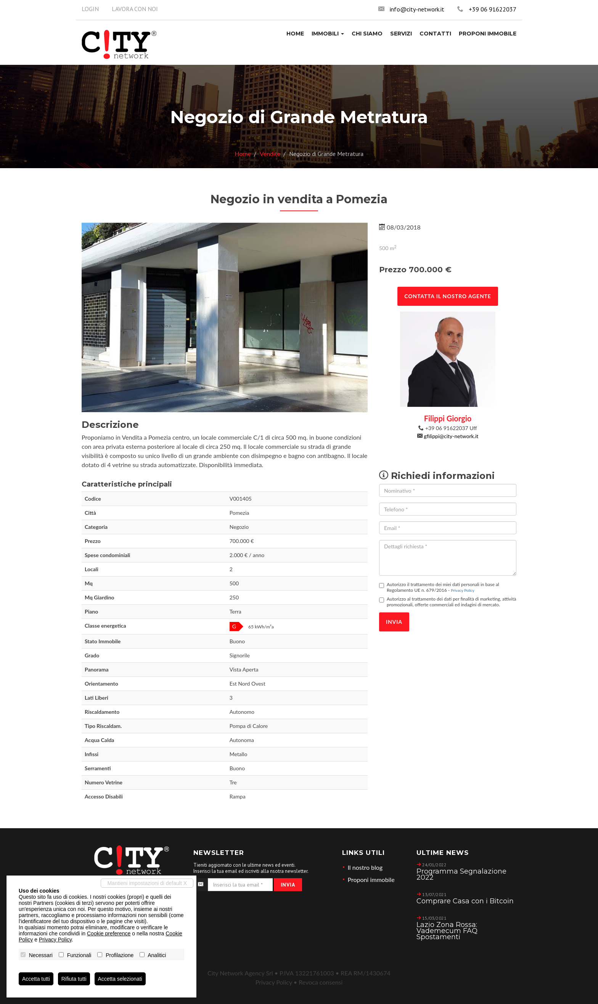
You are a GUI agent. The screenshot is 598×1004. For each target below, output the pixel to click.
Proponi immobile (371, 879)
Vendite (270, 153)
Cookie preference (108, 933)
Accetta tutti (36, 979)
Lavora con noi (135, 9)
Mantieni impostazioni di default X (147, 883)
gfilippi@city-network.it (451, 436)
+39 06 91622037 (492, 9)
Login (90, 9)
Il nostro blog (365, 867)
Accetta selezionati (120, 979)
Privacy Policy (462, 590)
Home (243, 153)
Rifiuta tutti (74, 979)
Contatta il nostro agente (447, 296)
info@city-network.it (417, 9)
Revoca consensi (320, 982)
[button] (328, 33)
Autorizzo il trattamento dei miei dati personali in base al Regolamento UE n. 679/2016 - (439, 587)
